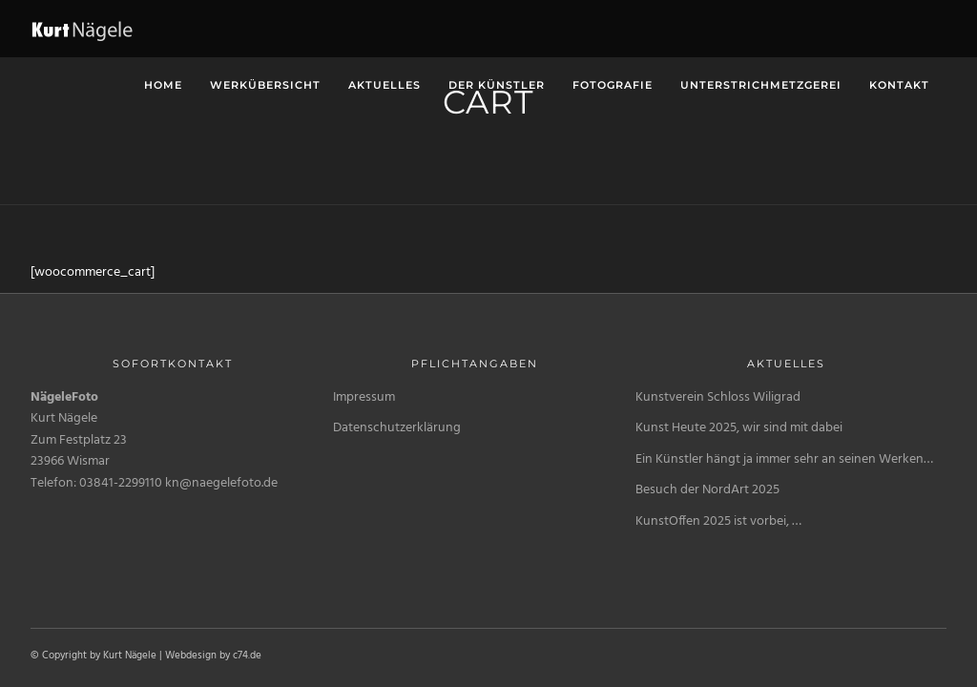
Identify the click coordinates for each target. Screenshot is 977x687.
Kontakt (899, 85)
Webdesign (191, 655)
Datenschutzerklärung (397, 428)
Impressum (364, 397)
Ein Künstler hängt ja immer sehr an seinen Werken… (784, 459)
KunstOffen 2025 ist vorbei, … (718, 521)
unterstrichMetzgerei (761, 85)
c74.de (247, 655)
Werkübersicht (265, 85)
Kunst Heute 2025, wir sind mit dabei (738, 428)
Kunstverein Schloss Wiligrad (717, 397)
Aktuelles (384, 85)
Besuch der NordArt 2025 (707, 490)
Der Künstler (496, 85)
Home (163, 85)
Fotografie (612, 85)
